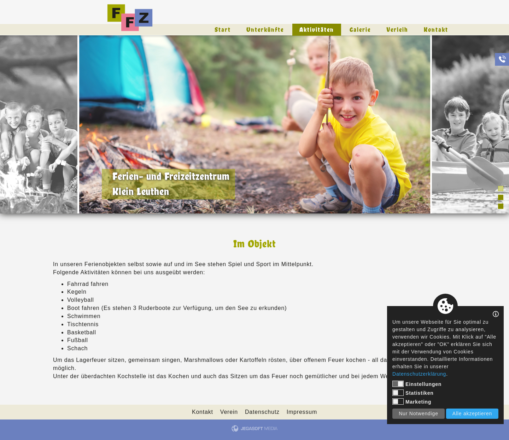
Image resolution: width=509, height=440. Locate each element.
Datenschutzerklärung (419, 374)
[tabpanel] (254, 124)
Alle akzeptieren (472, 413)
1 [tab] (500, 188)
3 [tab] (500, 206)
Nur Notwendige (418, 413)
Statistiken (413, 392)
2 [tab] (500, 197)
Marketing (411, 401)
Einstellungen (416, 384)
